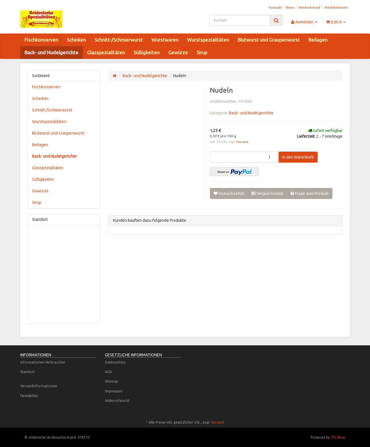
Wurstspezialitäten (208, 39)
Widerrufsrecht (117, 401)
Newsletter (29, 396)
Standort (27, 372)
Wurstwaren (164, 39)
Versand (242, 142)
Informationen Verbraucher (42, 362)
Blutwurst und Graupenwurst (269, 39)
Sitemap (111, 381)
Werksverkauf (309, 7)
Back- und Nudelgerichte (51, 52)
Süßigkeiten (147, 52)
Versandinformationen (38, 386)
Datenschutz (115, 362)
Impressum (114, 391)
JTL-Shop (338, 437)
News (290, 7)
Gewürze (178, 52)
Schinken (76, 39)
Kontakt (275, 7)
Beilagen (318, 39)
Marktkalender (336, 7)
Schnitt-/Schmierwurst (119, 39)
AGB (108, 372)
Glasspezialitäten (106, 52)
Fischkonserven (41, 39)
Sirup (202, 52)
